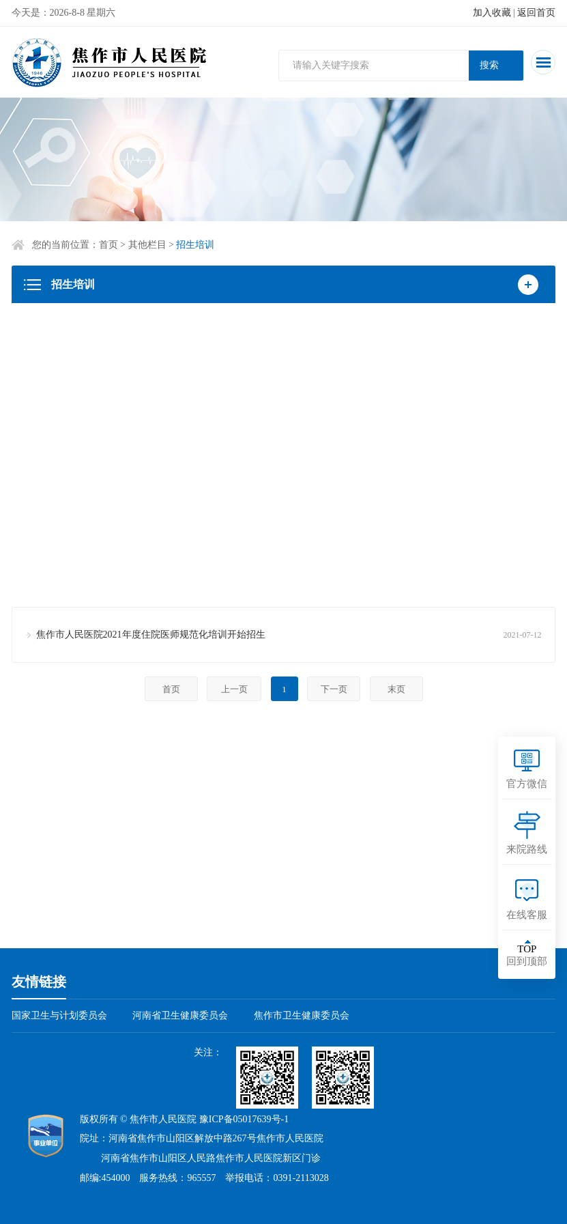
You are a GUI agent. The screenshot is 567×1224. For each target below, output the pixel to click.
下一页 (334, 689)
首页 (108, 245)
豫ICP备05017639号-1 (244, 1119)
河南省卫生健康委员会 (180, 1015)
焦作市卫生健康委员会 (301, 1015)
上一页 (234, 689)
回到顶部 (526, 955)
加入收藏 (492, 13)
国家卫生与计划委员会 (59, 1015)
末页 (396, 689)
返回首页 (536, 13)
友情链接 (39, 981)
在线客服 (526, 914)
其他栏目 (147, 245)
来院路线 (526, 849)
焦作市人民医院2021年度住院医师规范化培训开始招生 (150, 634)
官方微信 (526, 783)
